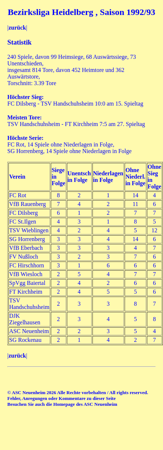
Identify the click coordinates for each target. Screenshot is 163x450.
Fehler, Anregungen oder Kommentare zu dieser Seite (61, 398)
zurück (17, 27)
